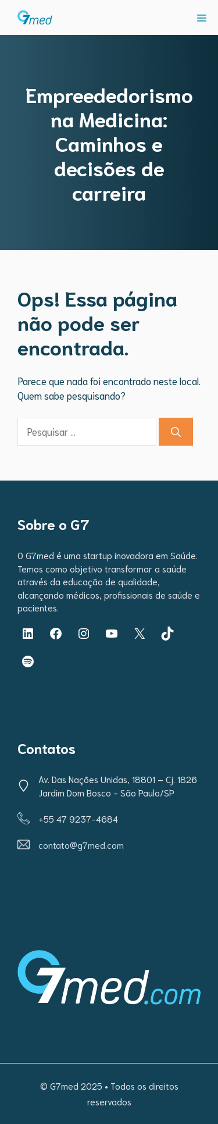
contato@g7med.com (81, 845)
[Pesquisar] (176, 432)
